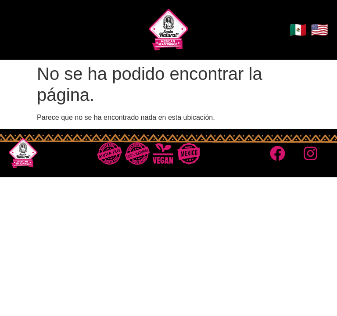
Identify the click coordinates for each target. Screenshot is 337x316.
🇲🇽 (298, 30)
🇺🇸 (319, 30)
